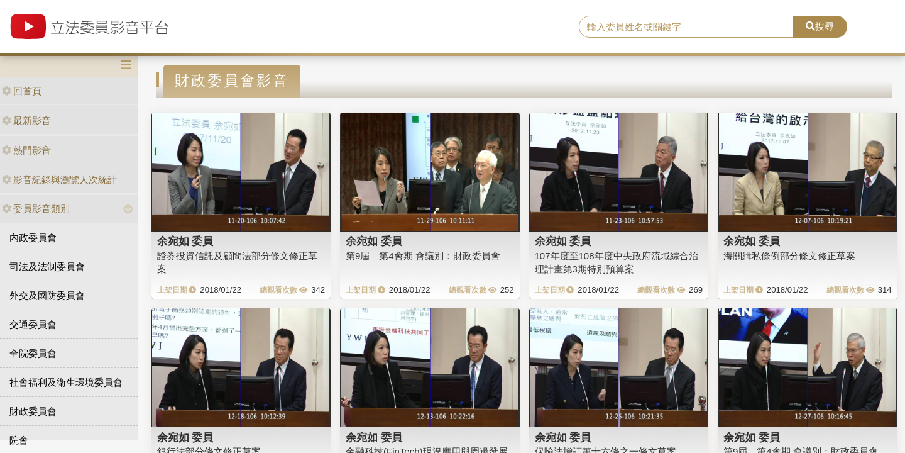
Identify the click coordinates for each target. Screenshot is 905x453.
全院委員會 (33, 353)
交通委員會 (33, 324)
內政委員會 (33, 237)
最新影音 (26, 120)
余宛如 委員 (185, 241)
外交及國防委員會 (47, 295)
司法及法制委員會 (47, 266)
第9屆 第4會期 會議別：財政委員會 (423, 255)
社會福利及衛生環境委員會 (66, 382)
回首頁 (21, 91)
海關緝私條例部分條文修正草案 (789, 255)
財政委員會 (33, 411)
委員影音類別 (36, 208)
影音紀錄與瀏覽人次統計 (59, 179)
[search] (686, 27)
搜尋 (820, 26)
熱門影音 (26, 150)
